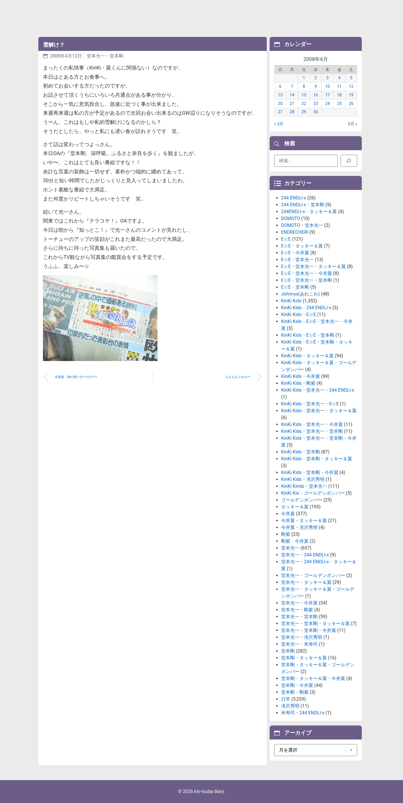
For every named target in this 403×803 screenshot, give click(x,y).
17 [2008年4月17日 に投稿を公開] (327, 95)
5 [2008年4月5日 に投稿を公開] (351, 78)
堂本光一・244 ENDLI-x (305, 555)
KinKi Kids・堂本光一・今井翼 (312, 424)
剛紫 (285, 534)
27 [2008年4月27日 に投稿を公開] (280, 112)
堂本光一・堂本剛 (105, 56)
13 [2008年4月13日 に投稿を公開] (280, 95)
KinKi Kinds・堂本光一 (304, 486)
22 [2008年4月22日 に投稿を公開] (304, 103)
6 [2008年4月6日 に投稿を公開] (280, 86)
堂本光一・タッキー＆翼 (306, 582)
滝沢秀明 (290, 706)
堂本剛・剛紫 (295, 692)
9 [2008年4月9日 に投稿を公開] (316, 86)
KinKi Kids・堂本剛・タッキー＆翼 (316, 458)
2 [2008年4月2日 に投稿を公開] (316, 78)
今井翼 (288, 513)
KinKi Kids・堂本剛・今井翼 (309, 472)
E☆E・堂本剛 (295, 287)
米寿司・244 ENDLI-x (302, 712)
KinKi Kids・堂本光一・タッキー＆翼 (319, 410)
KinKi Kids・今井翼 (300, 376)
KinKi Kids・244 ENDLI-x (306, 307)
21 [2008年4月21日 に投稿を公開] (292, 103)
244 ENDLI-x (293, 198)
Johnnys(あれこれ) (300, 294)
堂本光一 (290, 548)
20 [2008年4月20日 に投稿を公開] (280, 103)
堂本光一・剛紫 (297, 609)
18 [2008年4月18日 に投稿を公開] (339, 95)
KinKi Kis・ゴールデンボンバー (313, 493)
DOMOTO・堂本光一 (302, 225)
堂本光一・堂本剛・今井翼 (308, 630)
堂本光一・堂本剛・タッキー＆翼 (315, 623)
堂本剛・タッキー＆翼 (304, 658)
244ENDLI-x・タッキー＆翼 (309, 211)
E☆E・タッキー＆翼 (302, 246)
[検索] (349, 161)
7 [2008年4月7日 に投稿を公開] (292, 86)
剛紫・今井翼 (295, 541)
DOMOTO (290, 218)
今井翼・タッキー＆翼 (304, 520)
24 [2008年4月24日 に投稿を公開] (327, 103)
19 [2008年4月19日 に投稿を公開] (351, 95)
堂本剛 (288, 651)
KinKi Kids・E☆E (298, 314)
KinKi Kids (291, 301)
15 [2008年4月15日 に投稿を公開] (304, 95)
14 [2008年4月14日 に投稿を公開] (292, 95)
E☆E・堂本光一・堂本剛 (306, 280)
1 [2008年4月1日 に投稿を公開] (304, 78)
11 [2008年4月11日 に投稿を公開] (339, 86)
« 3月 (278, 124)
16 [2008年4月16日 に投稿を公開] (315, 95)
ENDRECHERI (294, 232)
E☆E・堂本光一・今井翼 (306, 273)
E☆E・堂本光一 (297, 259)
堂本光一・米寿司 (299, 644)
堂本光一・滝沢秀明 (301, 637)
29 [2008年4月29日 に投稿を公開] (304, 112)
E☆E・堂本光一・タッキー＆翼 (313, 266)
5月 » (352, 124)
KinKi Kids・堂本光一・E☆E (310, 404)
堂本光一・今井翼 (299, 603)
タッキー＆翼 (295, 506)
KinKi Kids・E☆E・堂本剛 (307, 335)
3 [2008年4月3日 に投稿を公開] (327, 78)
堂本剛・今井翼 (297, 685)
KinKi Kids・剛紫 (298, 383)
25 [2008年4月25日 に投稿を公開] (339, 103)
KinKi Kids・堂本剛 (300, 452)
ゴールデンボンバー (301, 500)
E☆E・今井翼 (295, 252)
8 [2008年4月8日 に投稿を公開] (304, 86)
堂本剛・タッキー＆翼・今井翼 (313, 678)
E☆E (286, 239)
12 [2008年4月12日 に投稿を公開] (351, 86)
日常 (285, 699)
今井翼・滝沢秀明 (299, 527)
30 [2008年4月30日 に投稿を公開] (315, 112)
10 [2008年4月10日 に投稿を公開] (327, 86)
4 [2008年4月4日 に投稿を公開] (339, 78)
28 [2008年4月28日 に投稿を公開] (292, 112)
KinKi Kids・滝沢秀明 (303, 479)
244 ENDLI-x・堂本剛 (302, 204)
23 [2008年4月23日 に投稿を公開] (315, 103)
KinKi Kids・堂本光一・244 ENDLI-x (317, 390)
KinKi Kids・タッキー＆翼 (307, 355)
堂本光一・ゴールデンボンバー (313, 575)
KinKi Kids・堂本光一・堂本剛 (312, 431)
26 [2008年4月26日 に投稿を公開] (351, 103)
